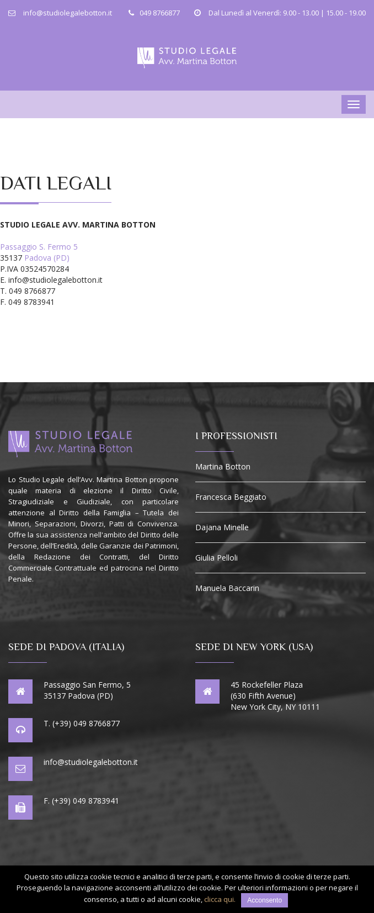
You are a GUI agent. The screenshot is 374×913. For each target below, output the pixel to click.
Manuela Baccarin (227, 588)
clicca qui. (220, 899)
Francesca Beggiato (230, 497)
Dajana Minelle (222, 527)
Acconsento (264, 900)
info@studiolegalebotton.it (91, 762)
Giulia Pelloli (216, 558)
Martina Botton (222, 467)
